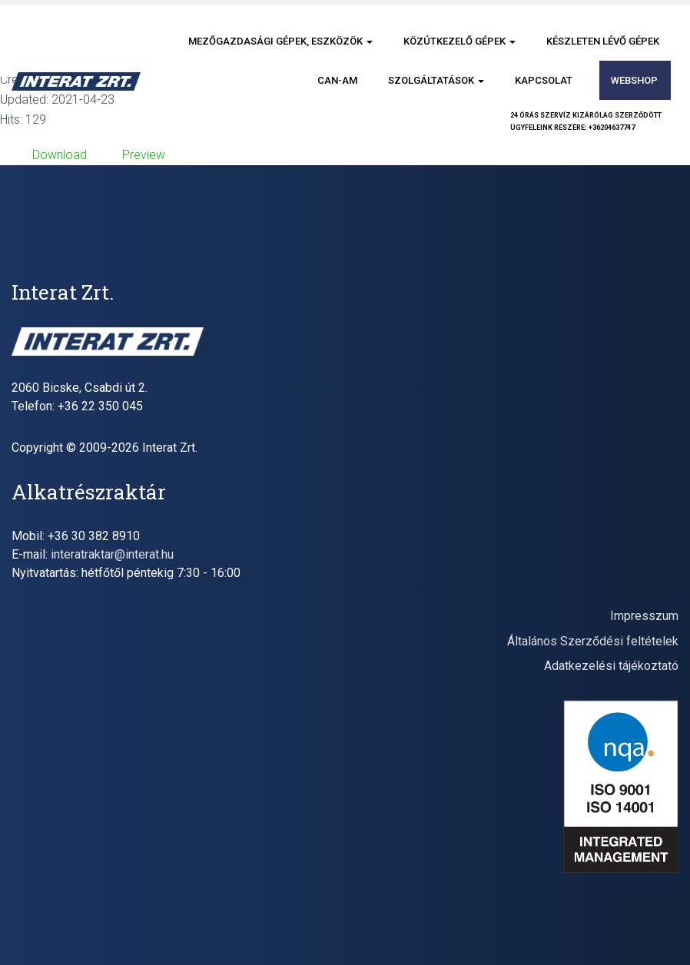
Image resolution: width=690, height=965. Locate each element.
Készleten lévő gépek (602, 41)
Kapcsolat (543, 80)
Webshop (634, 80)
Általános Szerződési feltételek (592, 641)
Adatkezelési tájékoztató (611, 665)
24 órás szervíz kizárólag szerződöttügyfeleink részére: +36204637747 (586, 121)
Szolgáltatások (436, 80)
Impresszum (644, 616)
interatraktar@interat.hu (112, 554)
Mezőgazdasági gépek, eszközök (280, 41)
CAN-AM (337, 80)
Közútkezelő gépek (459, 41)
